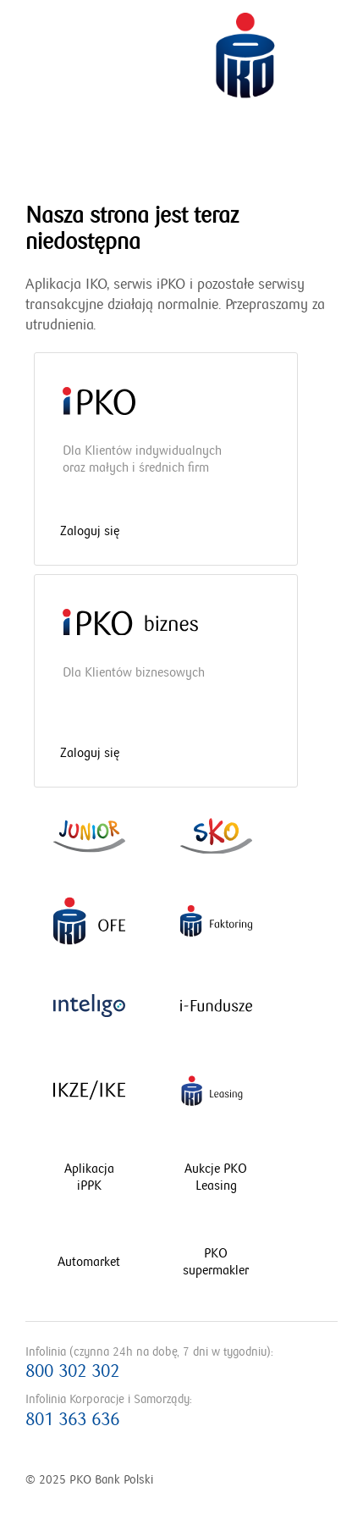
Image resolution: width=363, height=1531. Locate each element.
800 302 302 (72, 1371)
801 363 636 (72, 1419)
